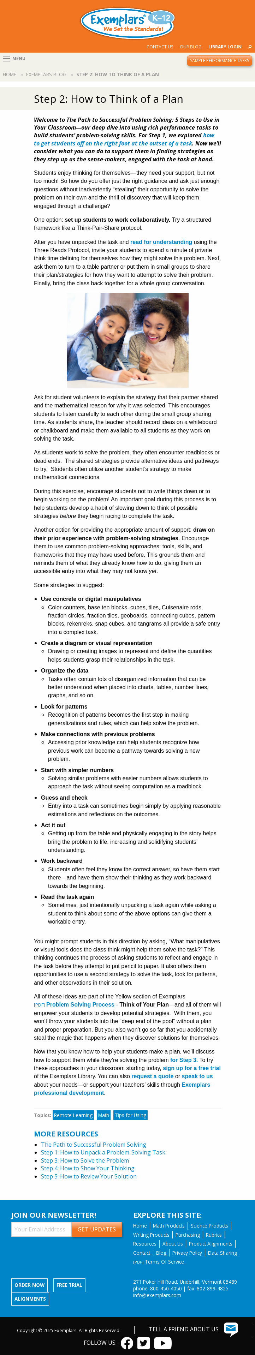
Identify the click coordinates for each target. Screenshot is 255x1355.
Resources (144, 1243)
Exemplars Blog (46, 74)
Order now (29, 1285)
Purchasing (188, 1234)
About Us (172, 1243)
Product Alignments (210, 1243)
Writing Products (151, 1234)
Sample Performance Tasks (219, 61)
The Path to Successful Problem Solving (93, 1144)
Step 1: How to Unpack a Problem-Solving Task (103, 1152)
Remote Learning (73, 1115)
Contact (141, 1252)
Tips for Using (130, 1115)
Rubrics (214, 1234)
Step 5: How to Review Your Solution (89, 1176)
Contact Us (160, 47)
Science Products (209, 1225)
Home (9, 74)
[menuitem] (159, 46)
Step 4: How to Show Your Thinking (88, 1168)
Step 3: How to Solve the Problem (85, 1160)
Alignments (30, 1298)
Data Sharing (222, 1252)
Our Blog (191, 47)
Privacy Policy (187, 1252)
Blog (161, 1252)
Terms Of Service (158, 1261)
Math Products (169, 1225)
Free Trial (69, 1285)
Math (103, 1115)
